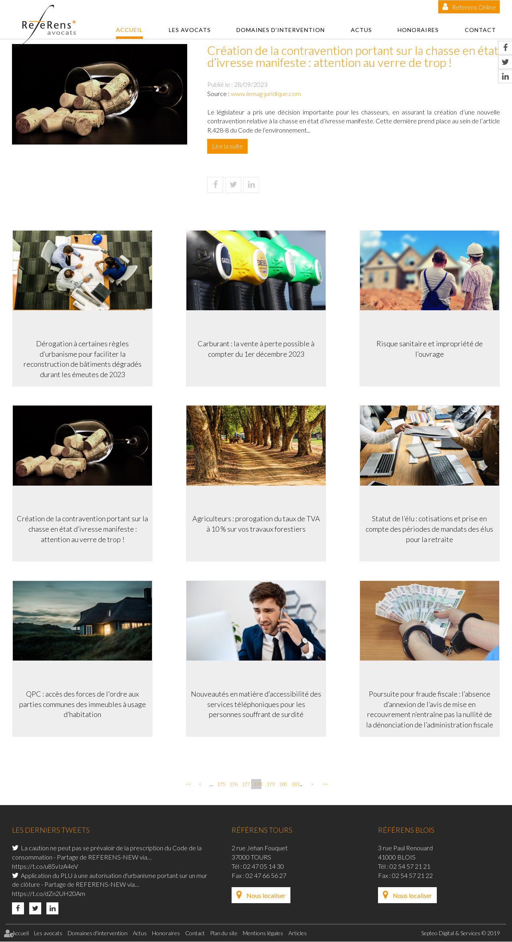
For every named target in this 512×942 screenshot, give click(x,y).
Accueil (129, 29)
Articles (297, 933)
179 (270, 785)
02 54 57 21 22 (412, 876)
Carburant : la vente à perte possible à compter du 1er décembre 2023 (256, 348)
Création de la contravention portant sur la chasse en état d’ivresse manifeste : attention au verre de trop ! (82, 528)
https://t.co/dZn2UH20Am (48, 894)
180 (282, 785)
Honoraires (418, 29)
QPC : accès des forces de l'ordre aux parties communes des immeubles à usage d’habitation (82, 704)
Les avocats (190, 29)
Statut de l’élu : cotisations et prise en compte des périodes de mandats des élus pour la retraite (430, 528)
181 (294, 785)
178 (257, 785)
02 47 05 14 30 (263, 866)
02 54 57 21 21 (410, 866)
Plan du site (224, 933)
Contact (480, 29)
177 (245, 785)
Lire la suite (227, 146)
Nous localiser (266, 896)
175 (220, 785)
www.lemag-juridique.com (266, 93)
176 (232, 785)
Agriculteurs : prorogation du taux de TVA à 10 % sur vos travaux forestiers (256, 523)
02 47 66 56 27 (266, 876)
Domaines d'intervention (280, 29)
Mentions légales (263, 933)
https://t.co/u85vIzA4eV (45, 866)
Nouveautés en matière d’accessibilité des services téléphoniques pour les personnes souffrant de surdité (256, 704)
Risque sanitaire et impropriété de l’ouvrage (430, 348)
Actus (361, 29)
